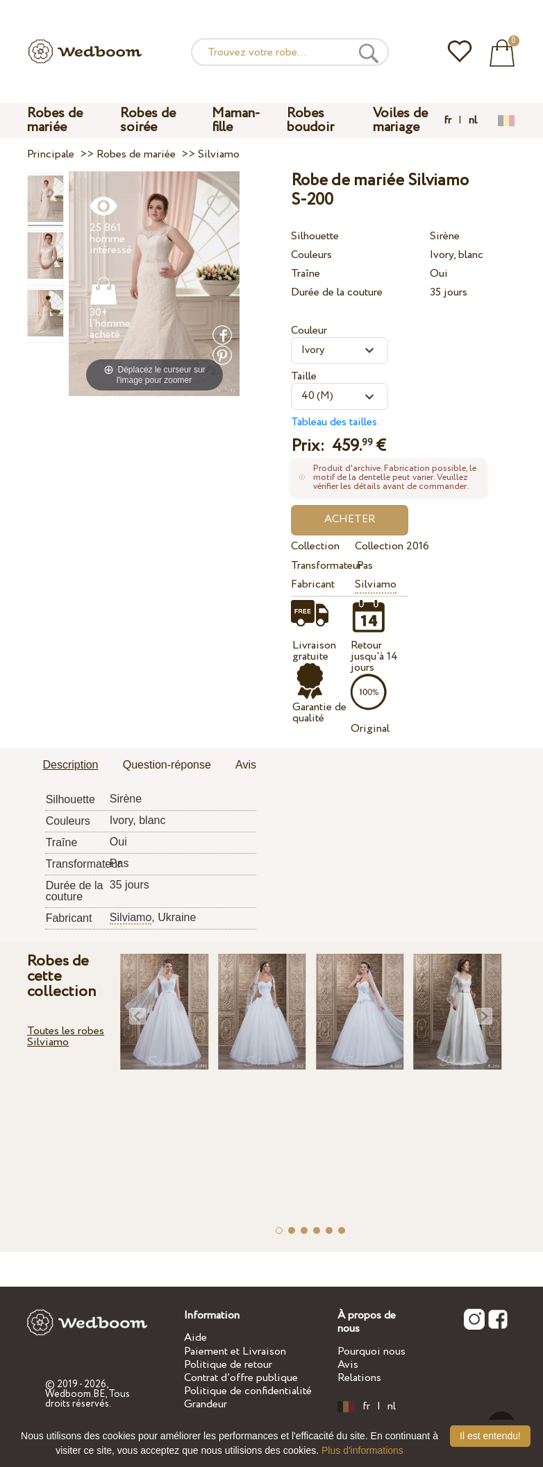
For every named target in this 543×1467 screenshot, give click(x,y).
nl (473, 120)
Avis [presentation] (245, 765)
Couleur (309, 330)
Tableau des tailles (334, 422)
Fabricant (313, 584)
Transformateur (320, 565)
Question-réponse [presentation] (167, 765)
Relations (359, 1378)
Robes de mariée (55, 120)
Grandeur (205, 1404)
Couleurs (311, 254)
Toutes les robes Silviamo (65, 1036)
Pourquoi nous (371, 1351)
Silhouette (315, 236)
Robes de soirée (148, 120)
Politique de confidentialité (248, 1391)
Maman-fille (236, 120)
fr (447, 120)
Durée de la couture (337, 292)
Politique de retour (228, 1365)
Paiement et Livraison (235, 1351)
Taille (304, 376)
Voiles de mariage (400, 120)
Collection (315, 546)
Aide (195, 1338)
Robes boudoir (310, 120)
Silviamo (375, 584)
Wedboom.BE (75, 1394)
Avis (347, 1365)
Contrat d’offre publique (241, 1378)
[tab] (70, 766)
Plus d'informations (362, 1450)
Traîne (305, 273)
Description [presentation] (70, 765)
